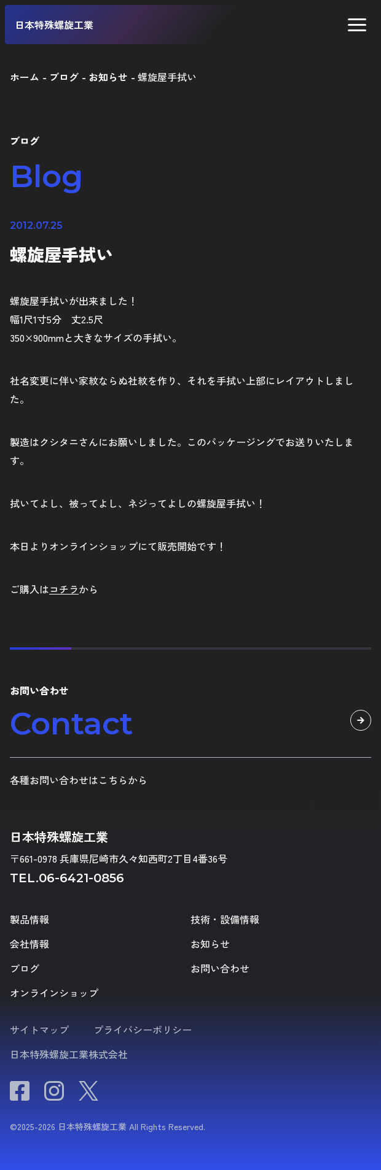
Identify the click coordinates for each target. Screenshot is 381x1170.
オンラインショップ (54, 993)
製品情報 (29, 919)
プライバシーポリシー (142, 1029)
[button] (357, 24)
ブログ (24, 968)
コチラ (64, 589)
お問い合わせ (219, 968)
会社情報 (29, 944)
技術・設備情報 (224, 919)
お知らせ (210, 944)
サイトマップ (39, 1029)
